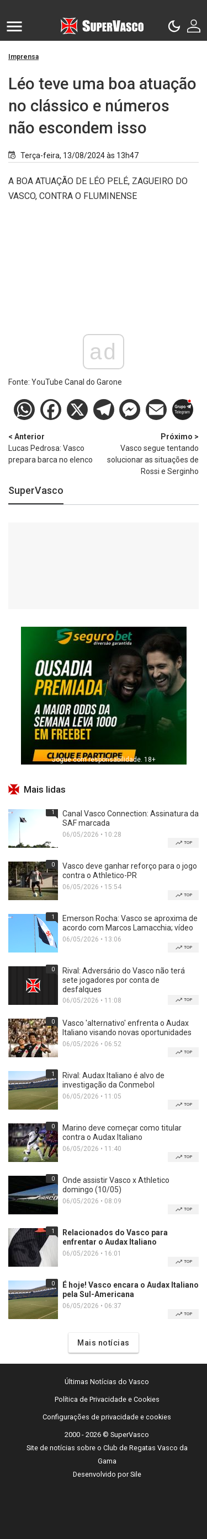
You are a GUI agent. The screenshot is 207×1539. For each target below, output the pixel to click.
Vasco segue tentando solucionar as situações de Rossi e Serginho (151, 453)
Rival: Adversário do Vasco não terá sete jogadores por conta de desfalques (123, 980)
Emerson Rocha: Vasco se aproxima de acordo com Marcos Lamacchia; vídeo (130, 923)
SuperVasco (35, 490)
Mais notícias (103, 1342)
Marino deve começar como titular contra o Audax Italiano (122, 1132)
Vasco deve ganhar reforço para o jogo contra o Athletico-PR (129, 871)
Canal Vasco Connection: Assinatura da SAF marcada (130, 818)
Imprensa (23, 57)
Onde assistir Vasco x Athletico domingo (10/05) (115, 1185)
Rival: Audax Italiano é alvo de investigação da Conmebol (113, 1080)
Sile (135, 1474)
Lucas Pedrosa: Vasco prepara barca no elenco (56, 447)
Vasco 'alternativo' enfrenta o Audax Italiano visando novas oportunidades (127, 1028)
